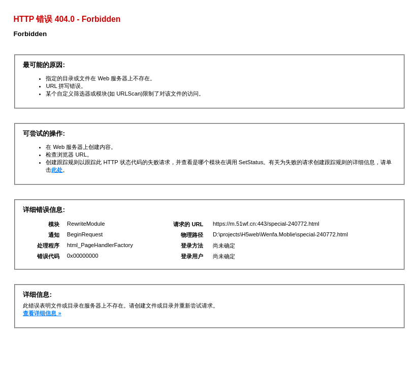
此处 (56, 170)
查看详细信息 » (42, 313)
